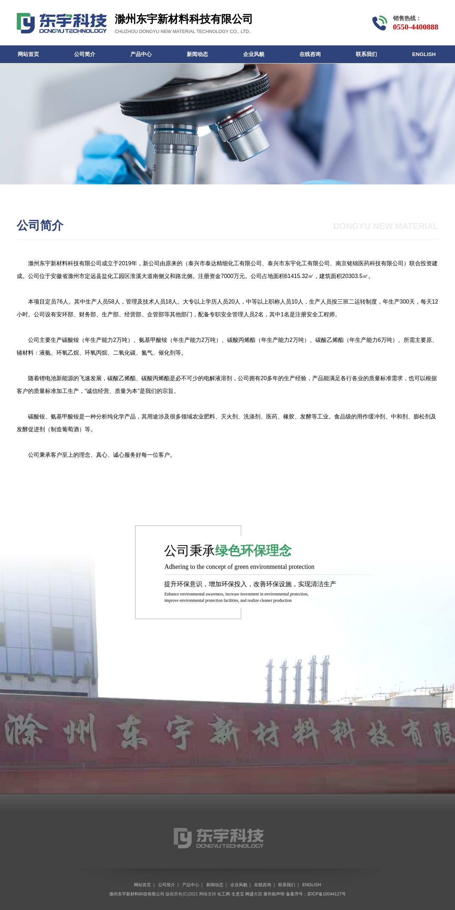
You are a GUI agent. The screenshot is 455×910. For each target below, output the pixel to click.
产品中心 (141, 54)
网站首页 (28, 54)
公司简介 (84, 54)
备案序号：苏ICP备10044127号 (316, 894)
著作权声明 (274, 894)
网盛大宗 (253, 894)
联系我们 (366, 54)
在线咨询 (310, 54)
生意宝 (237, 894)
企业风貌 (253, 54)
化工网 (223, 894)
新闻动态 (197, 54)
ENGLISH (424, 54)
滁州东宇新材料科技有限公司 (65, 263)
